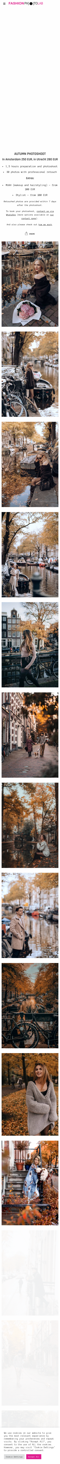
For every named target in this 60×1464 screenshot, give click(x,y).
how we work (45, 224)
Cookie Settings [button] (14, 1457)
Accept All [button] (33, 1457)
